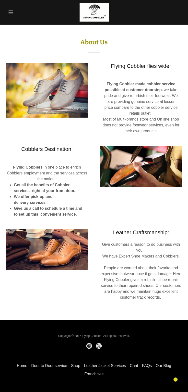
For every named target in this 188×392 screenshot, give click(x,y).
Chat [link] (134, 366)
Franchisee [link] (94, 374)
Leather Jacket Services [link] (105, 366)
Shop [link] (75, 366)
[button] (19, 12)
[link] (94, 12)
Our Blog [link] (163, 366)
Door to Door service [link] (49, 366)
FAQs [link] (147, 366)
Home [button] (22, 366)
